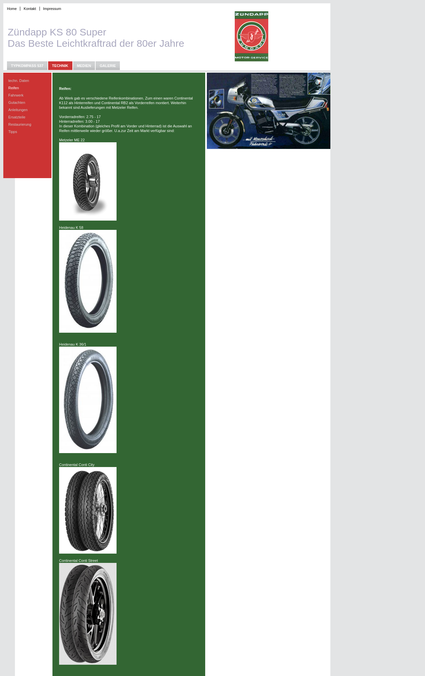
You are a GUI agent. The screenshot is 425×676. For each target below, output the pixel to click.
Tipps (12, 132)
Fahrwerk (16, 95)
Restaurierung (19, 124)
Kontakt (30, 9)
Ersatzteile (16, 117)
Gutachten (16, 102)
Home (12, 9)
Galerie (108, 66)
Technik (60, 66)
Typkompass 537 (27, 66)
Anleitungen (18, 110)
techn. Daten (18, 81)
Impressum (52, 9)
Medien (84, 66)
